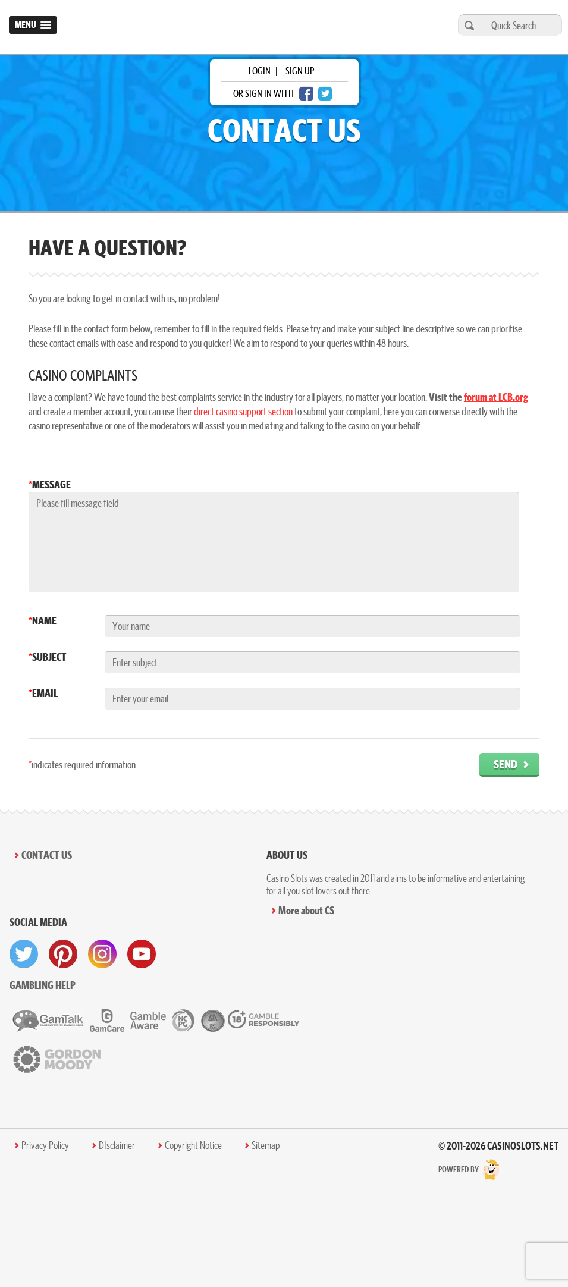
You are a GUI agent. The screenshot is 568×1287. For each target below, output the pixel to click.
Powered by (469, 1169)
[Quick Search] (518, 25)
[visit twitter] (24, 954)
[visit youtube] (141, 954)
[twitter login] (325, 93)
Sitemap (266, 1145)
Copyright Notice (193, 1145)
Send (505, 764)
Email (43, 693)
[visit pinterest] (63, 954)
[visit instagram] (102, 954)
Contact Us (46, 855)
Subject (48, 657)
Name (43, 621)
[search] (467, 25)
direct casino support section (243, 411)
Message (50, 484)
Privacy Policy (45, 1145)
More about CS (306, 910)
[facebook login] (306, 93)
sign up (299, 71)
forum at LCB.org (496, 397)
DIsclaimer (117, 1145)
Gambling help (43, 985)
